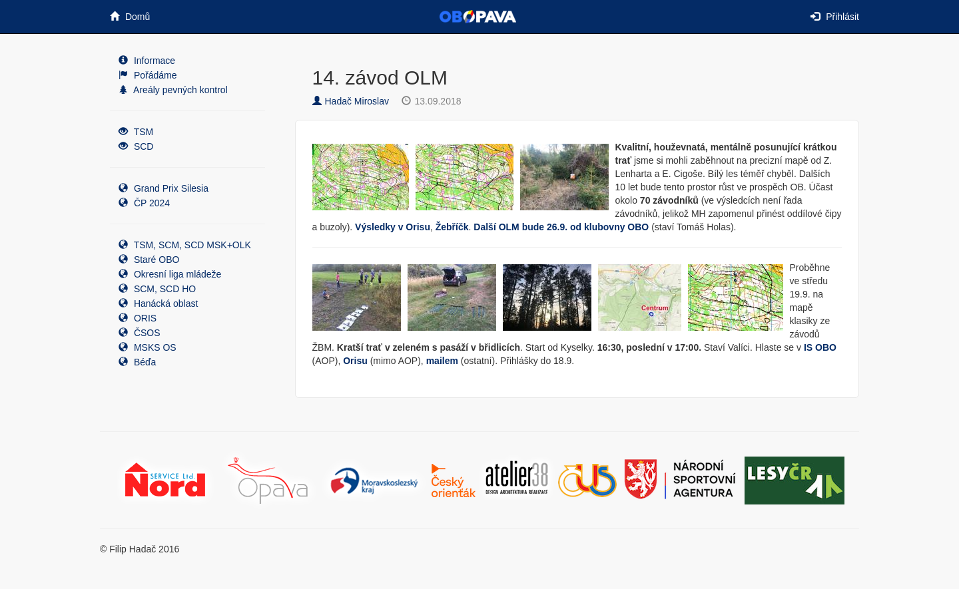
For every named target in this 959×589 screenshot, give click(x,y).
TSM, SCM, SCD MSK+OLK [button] (185, 245)
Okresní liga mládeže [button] (170, 274)
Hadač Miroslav (350, 101)
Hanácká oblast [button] (158, 303)
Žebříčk (452, 227)
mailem (442, 360)
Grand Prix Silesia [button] (163, 188)
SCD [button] (136, 146)
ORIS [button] (138, 318)
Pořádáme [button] (147, 75)
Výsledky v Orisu (392, 227)
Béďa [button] (137, 362)
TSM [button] (136, 131)
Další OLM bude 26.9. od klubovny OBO (561, 227)
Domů (130, 16)
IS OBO (820, 347)
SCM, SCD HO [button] (157, 289)
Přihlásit (834, 16)
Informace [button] (147, 60)
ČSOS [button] (139, 332)
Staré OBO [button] (149, 259)
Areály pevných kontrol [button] (173, 90)
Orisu (355, 360)
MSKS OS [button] (147, 347)
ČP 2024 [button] (144, 203)
